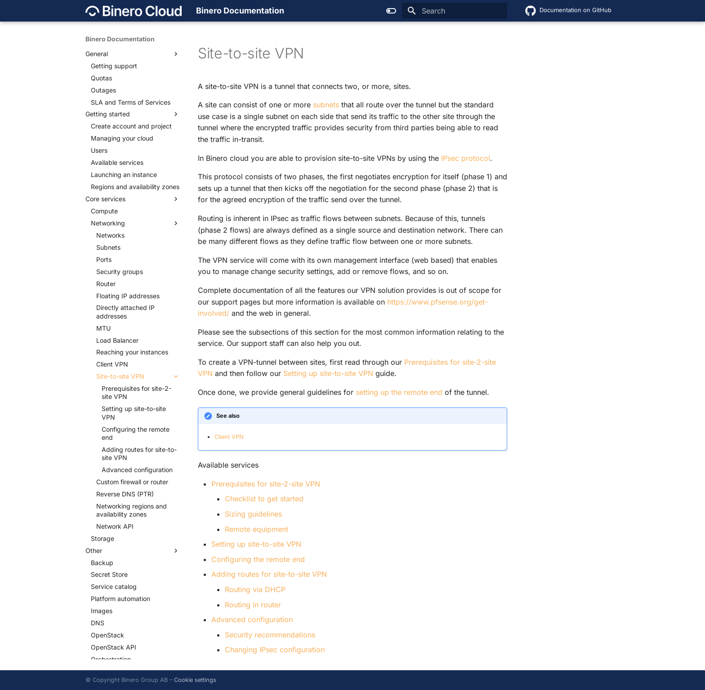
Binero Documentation (120, 39)
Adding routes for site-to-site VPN (269, 574)
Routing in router (253, 604)
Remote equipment (256, 529)
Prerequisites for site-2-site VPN (265, 483)
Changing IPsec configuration (275, 649)
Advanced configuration (252, 619)
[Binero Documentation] (133, 11)
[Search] (454, 11)
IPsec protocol (465, 158)
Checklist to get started (264, 498)
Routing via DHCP (255, 589)
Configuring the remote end (258, 559)
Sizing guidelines (253, 513)
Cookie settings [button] (195, 680)
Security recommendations (270, 634)
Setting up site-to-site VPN (256, 544)
